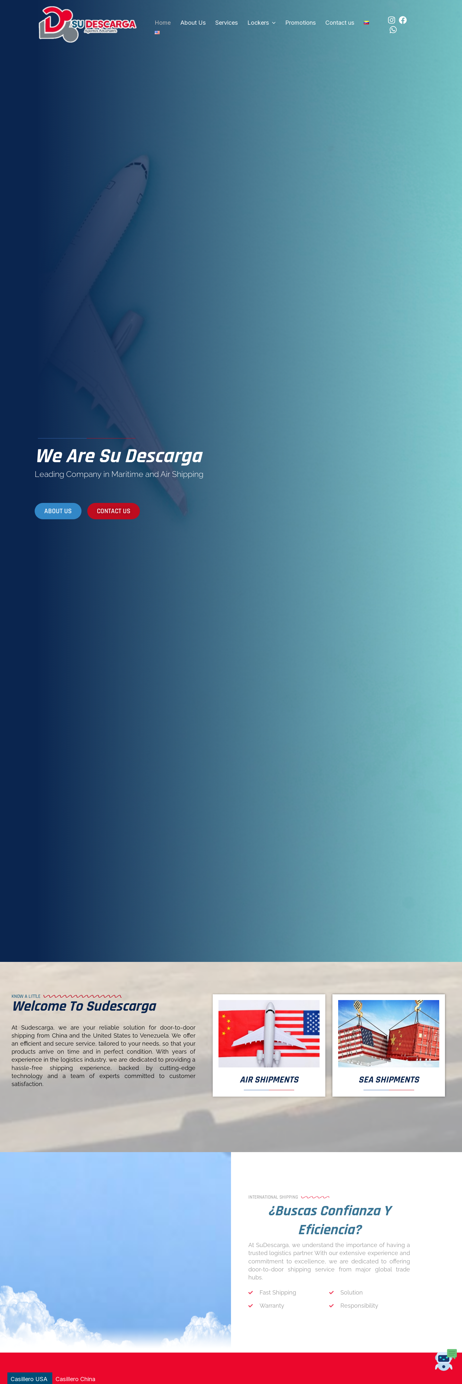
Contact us (322, 24)
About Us (188, 24)
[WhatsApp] (396, 25)
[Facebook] (385, 25)
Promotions (286, 24)
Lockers (250, 24)
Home (161, 24)
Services (218, 24)
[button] (261, 24)
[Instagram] (373, 25)
